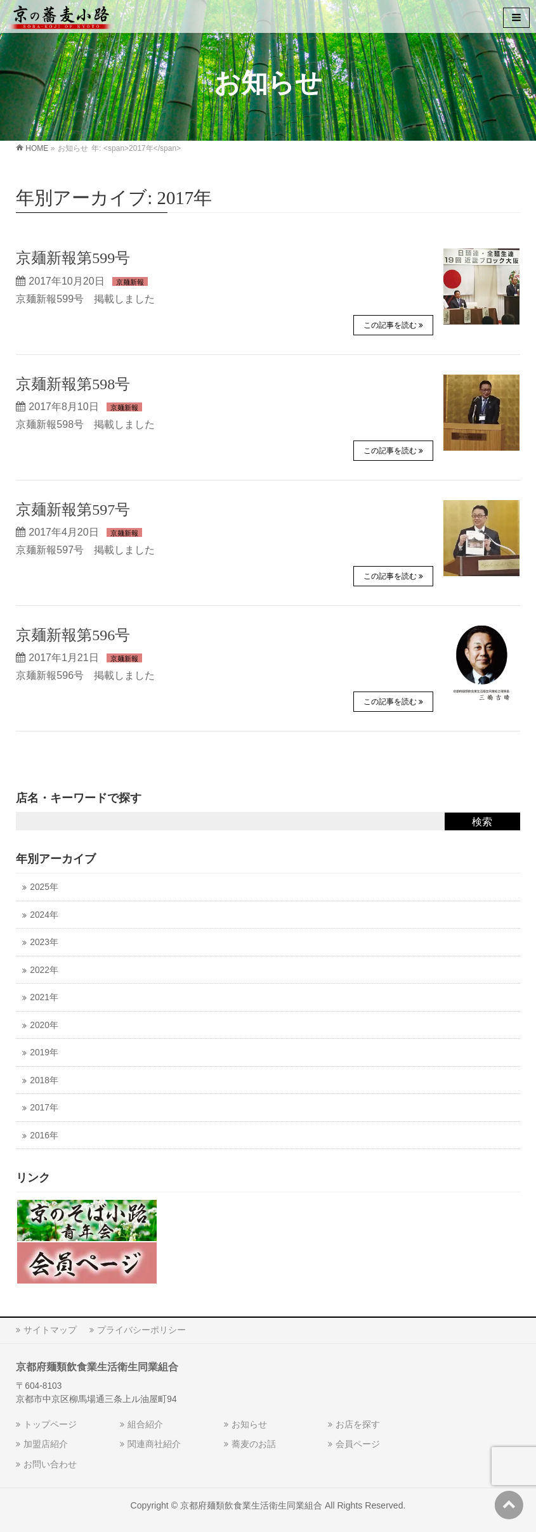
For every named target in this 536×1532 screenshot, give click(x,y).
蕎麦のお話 (254, 1444)
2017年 (44, 1107)
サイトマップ (50, 1330)
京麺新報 (130, 282)
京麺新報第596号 (73, 635)
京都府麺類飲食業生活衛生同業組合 (251, 1505)
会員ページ (358, 1444)
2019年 (44, 1052)
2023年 (44, 942)
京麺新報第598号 (73, 384)
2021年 (44, 997)
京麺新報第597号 (73, 509)
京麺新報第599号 (73, 258)
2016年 (44, 1135)
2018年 (44, 1080)
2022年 (44, 970)
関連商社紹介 (154, 1444)
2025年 (44, 887)
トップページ (50, 1424)
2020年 (44, 1025)
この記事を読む (390, 325)
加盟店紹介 (45, 1444)
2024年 (44, 915)
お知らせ (249, 1424)
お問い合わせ (50, 1464)
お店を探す (358, 1424)
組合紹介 (145, 1424)
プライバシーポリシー (141, 1330)
